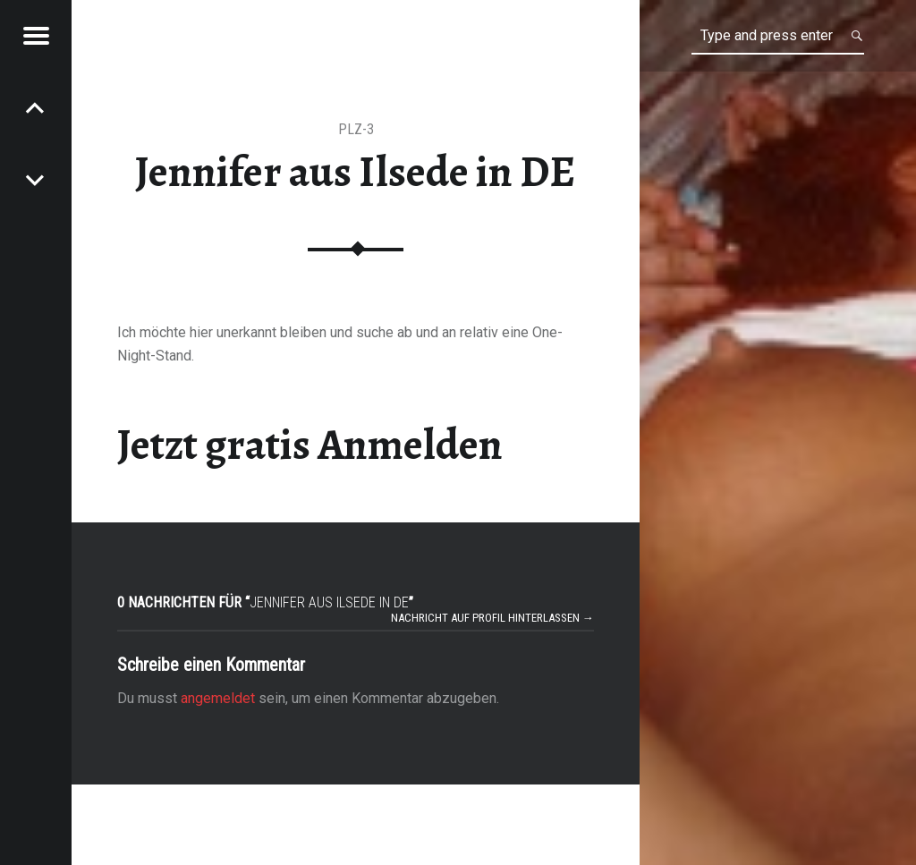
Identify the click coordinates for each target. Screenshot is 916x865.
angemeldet (218, 698)
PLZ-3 (356, 129)
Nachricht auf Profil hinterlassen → (492, 617)
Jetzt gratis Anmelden (310, 444)
